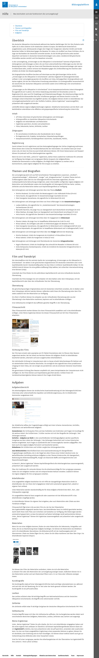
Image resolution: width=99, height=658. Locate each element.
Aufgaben (18, 33)
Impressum (80, 655)
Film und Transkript (22, 30)
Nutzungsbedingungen (30, 655)
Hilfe (12, 655)
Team (72, 655)
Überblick (18, 26)
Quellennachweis (63, 655)
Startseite (5, 655)
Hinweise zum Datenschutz (47, 655)
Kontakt (18, 655)
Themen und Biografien (23, 28)
